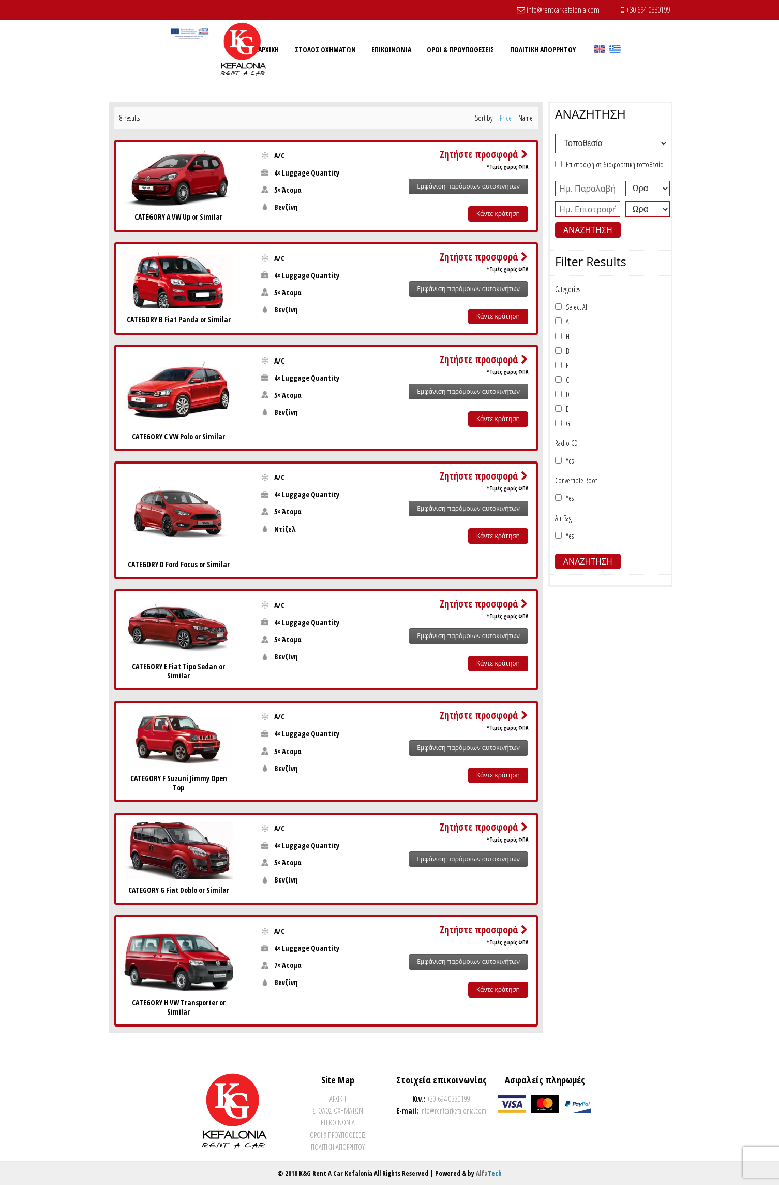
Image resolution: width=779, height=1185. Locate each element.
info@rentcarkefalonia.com (558, 10)
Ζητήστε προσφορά (484, 154)
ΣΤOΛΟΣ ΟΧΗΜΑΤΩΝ (338, 1111)
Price (506, 118)
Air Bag (563, 518)
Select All (575, 307)
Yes (568, 461)
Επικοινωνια (338, 1123)
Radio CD (566, 443)
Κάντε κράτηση (498, 213)
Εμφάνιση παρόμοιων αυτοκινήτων (468, 186)
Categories (567, 289)
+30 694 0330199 (645, 10)
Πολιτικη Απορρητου (338, 1147)
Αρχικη (337, 1099)
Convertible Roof (576, 480)
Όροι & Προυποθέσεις (338, 1135)
